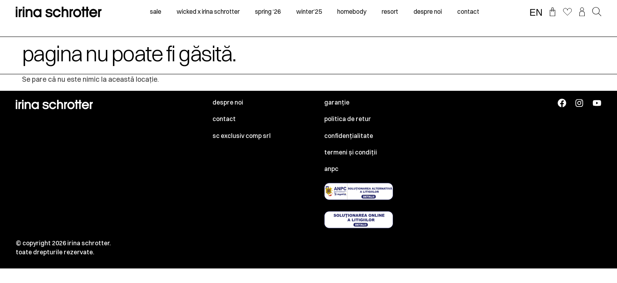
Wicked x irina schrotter (208, 11)
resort (390, 11)
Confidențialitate (348, 136)
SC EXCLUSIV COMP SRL (241, 136)
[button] (596, 12)
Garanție (336, 102)
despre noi (428, 11)
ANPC (331, 169)
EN (536, 13)
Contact (224, 119)
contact (468, 11)
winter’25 (309, 11)
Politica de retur (347, 119)
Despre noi (227, 102)
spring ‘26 (268, 11)
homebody (351, 11)
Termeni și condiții (350, 152)
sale (155, 11)
